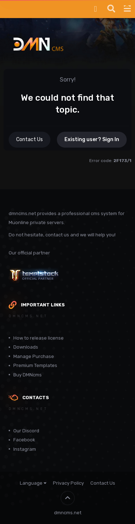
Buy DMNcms (27, 374)
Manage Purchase (33, 356)
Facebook (24, 439)
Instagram (24, 449)
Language (33, 483)
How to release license (38, 338)
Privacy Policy (68, 483)
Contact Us (29, 139)
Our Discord (26, 430)
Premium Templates (35, 365)
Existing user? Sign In (91, 139)
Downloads (25, 347)
